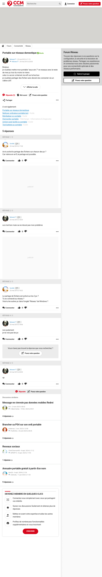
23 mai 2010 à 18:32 (16, 290)
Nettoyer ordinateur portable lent (15, 113)
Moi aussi (23, 95)
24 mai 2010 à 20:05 (26, 61)
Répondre (22, 392)
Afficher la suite (32, 87)
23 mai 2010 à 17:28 (16, 146)
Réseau (28, 46)
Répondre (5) (10, 95)
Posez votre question (39, 95)
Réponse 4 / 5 (7, 315)
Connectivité (18, 46)
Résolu (41, 53)
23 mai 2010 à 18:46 (16, 324)
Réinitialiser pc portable (11, 116)
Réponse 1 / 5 (7, 137)
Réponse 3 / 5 (7, 281)
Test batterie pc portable (12, 125)
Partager (7, 100)
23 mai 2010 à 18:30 (16, 220)
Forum (9, 46)
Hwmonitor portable (10, 119)
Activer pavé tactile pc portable (14, 122)
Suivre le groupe (83, 74)
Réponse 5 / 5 (7, 363)
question (89, 3)
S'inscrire (30, 531)
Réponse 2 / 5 (7, 211)
